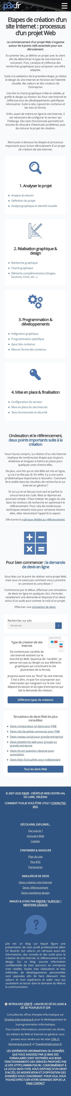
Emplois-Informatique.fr (19, 1019)
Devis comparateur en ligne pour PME (33, 726)
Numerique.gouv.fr (20, 1044)
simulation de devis (44, 607)
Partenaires (35, 867)
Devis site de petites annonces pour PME (35, 731)
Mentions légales (35, 905)
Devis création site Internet (35, 882)
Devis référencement (35, 887)
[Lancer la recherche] (58, 625)
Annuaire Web (35, 836)
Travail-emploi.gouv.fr (48, 1044)
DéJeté (28, 1004)
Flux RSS (35, 862)
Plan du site (35, 856)
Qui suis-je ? (35, 831)
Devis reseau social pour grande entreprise (36, 737)
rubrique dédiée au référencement (43, 519)
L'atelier (35, 841)
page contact (35, 1083)
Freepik (41, 901)
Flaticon (53, 901)
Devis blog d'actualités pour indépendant (35, 759)
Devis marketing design (35, 893)
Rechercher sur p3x (20, 620)
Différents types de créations (35, 700)
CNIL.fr (55, 1039)
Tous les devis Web (35, 769)
